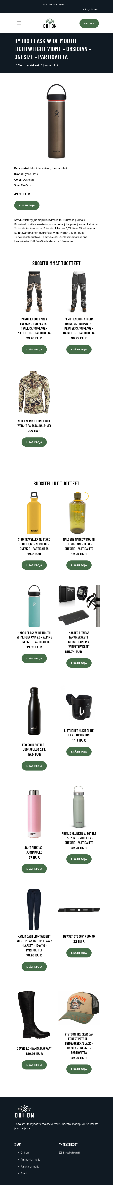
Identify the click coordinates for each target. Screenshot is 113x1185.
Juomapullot (50, 65)
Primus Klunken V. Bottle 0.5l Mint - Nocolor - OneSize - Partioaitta (79, 838)
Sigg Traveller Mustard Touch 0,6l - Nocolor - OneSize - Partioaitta (34, 543)
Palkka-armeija (30, 1166)
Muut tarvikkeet (28, 65)
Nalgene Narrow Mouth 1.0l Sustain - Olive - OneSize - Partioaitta (79, 543)
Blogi (24, 1173)
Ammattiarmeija (30, 1159)
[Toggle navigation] (18, 23)
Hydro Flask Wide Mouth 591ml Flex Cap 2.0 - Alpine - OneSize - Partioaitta (34, 637)
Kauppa (89, 23)
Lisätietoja (27, 205)
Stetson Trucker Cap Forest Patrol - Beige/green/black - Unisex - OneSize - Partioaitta (79, 1043)
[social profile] (68, 4)
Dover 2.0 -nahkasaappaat (34, 1048)
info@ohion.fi (90, 9)
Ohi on (25, 1152)
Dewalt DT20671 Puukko (79, 936)
